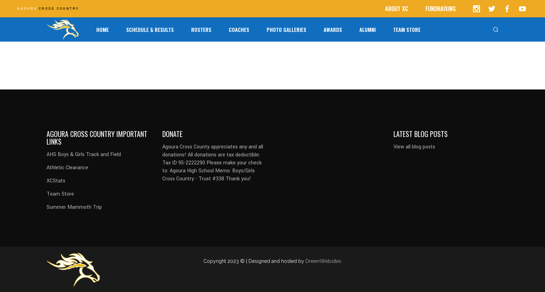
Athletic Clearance (67, 167)
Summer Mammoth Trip (74, 207)
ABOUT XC (396, 9)
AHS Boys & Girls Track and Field (84, 154)
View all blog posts (414, 147)
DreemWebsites (323, 261)
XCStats (56, 180)
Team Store (60, 194)
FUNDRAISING (440, 9)
